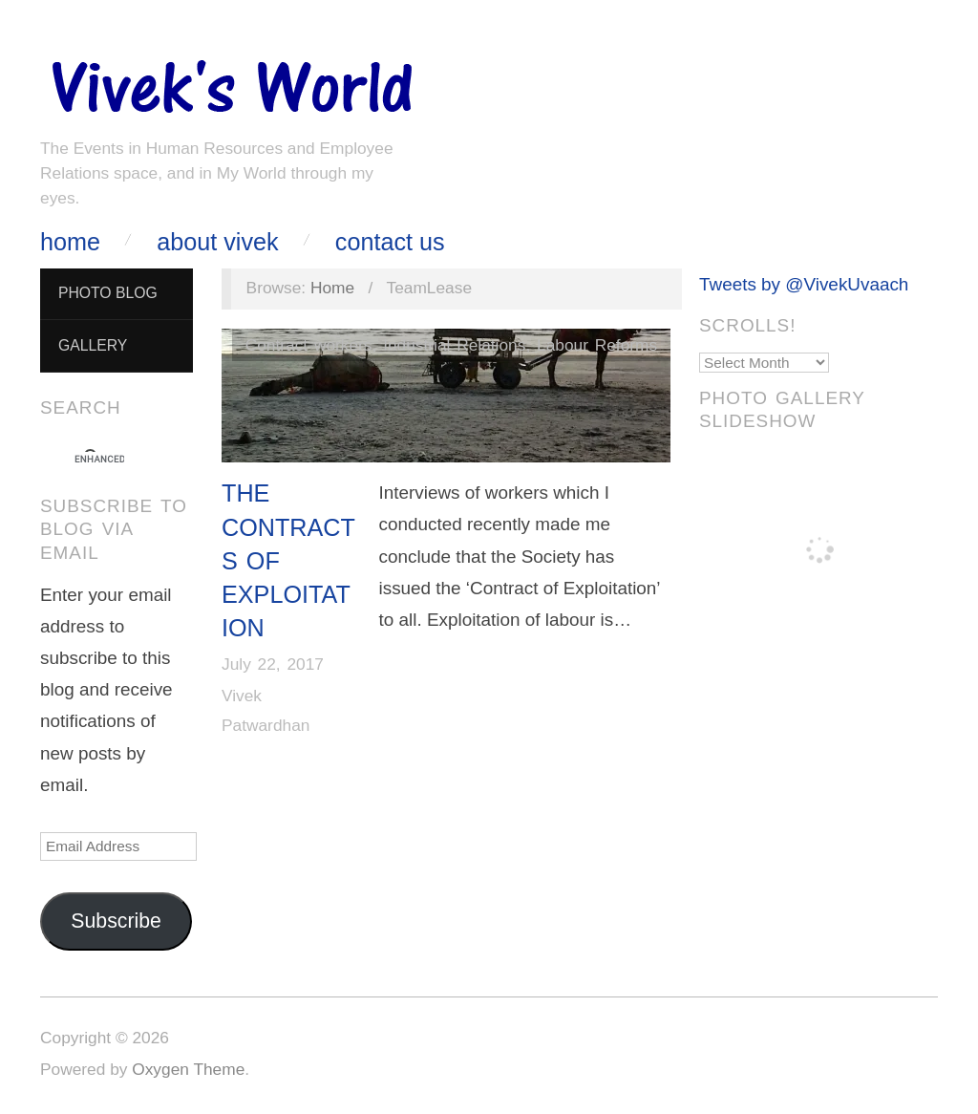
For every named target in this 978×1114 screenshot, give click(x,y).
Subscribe (116, 921)
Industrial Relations (454, 344)
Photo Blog (108, 293)
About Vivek (217, 242)
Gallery (92, 345)
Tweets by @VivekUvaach (803, 284)
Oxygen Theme (188, 1069)
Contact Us (390, 242)
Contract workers (308, 344)
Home (70, 242)
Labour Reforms (597, 344)
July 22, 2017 (273, 664)
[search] (99, 459)
